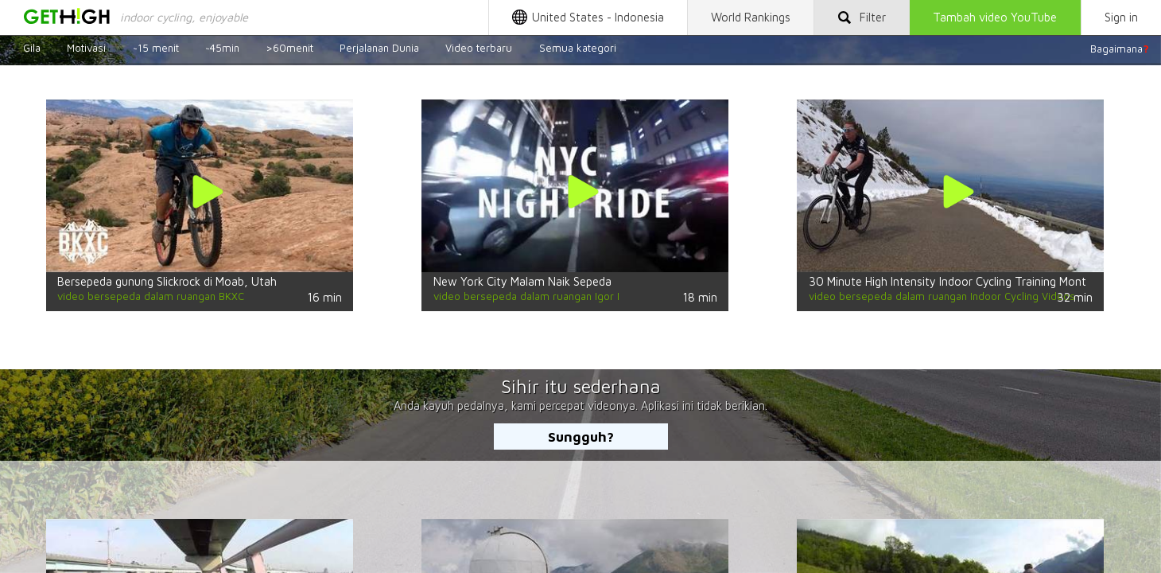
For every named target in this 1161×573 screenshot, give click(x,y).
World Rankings (750, 17)
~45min (222, 48)
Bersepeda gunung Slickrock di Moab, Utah (167, 281)
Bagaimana (1119, 48)
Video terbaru (478, 48)
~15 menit (156, 48)
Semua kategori (577, 48)
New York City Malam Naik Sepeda (522, 281)
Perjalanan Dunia (379, 48)
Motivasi (86, 48)
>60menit (289, 48)
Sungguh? (581, 436)
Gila (32, 48)
